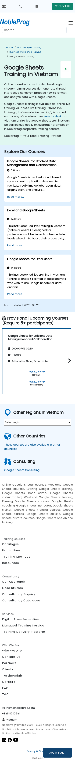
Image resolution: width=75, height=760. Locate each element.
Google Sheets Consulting (22, 470)
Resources (10, 563)
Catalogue (10, 544)
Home (9, 47)
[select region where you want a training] (37, 422)
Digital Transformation (20, 619)
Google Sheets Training (21, 56)
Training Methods (16, 557)
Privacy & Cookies (37, 751)
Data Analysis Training (29, 47)
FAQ (5, 688)
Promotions (11, 550)
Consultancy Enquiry (18, 594)
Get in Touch (57, 753)
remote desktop (55, 116)
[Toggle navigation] (70, 22)
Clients (7, 669)
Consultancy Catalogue (21, 600)
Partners (9, 663)
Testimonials (12, 676)
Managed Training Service (23, 626)
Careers (8, 682)
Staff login (37, 758)
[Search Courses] (34, 30)
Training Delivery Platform (23, 632)
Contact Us (62, 6)
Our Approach (13, 582)
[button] (68, 360)
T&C (5, 694)
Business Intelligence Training (25, 51)
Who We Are (12, 651)
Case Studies (12, 588)
